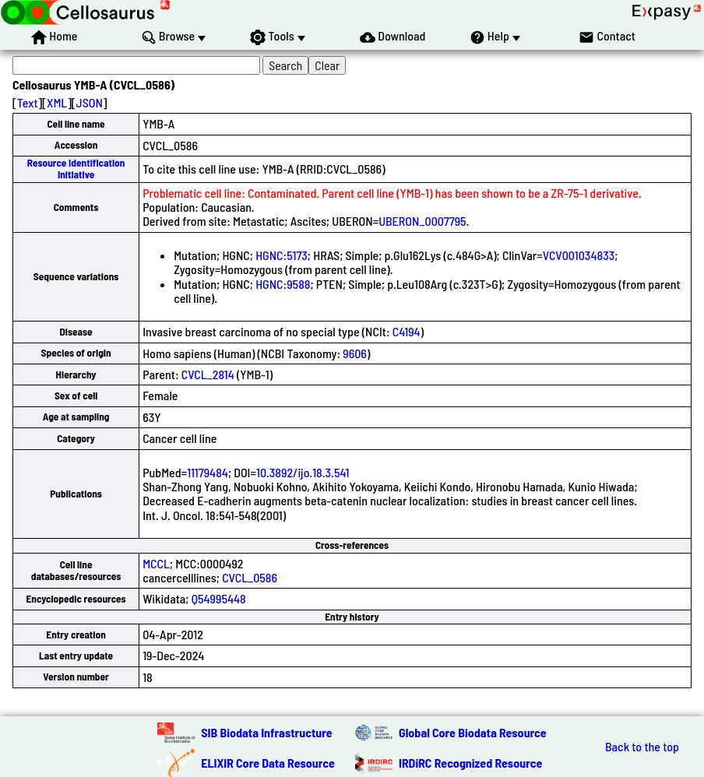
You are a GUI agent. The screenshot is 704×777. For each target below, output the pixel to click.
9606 (355, 353)
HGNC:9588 (282, 283)
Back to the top (642, 747)
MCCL (156, 563)
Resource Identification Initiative (76, 168)
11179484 (207, 472)
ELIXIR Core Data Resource (268, 762)
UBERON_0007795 (422, 220)
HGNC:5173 (281, 255)
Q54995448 (219, 598)
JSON (89, 102)
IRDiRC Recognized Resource (470, 762)
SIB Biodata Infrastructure (266, 732)
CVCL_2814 (207, 374)
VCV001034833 (578, 255)
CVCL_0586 (249, 577)
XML (57, 102)
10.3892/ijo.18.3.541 (302, 472)
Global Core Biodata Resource (473, 732)
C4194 (406, 331)
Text (27, 102)
